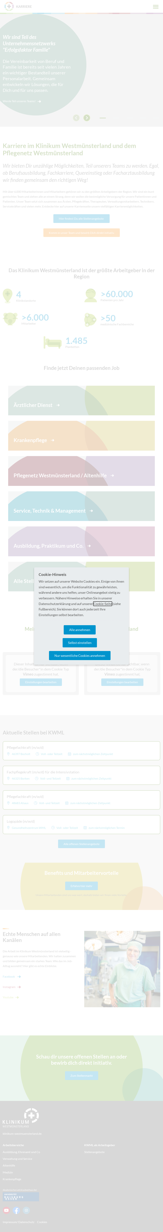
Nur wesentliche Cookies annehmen (79, 656)
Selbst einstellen (79, 643)
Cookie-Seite (102, 604)
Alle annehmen (79, 630)
